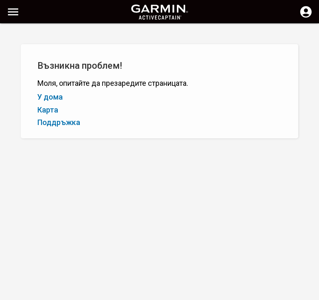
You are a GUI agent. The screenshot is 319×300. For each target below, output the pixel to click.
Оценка (59, 74)
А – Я (14, 74)
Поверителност (130, 293)
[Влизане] (306, 16)
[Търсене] (70, 36)
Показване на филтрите (43, 55)
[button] (308, 262)
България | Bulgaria (184, 293)
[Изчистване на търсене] (153, 36)
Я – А (35, 74)
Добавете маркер (130, 74)
